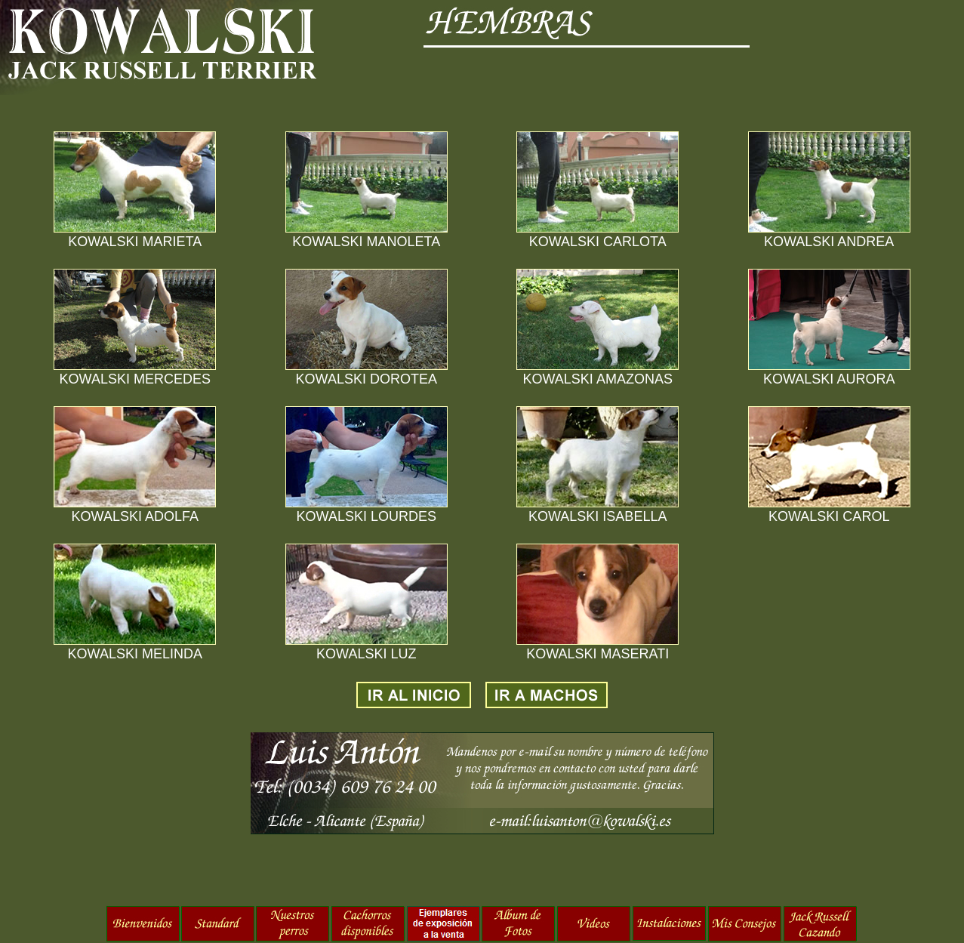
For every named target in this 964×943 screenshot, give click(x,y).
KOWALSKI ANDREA (829, 241)
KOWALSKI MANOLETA (366, 241)
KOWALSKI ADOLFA (135, 516)
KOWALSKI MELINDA (135, 653)
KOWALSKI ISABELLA (597, 516)
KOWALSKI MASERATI (597, 653)
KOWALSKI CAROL (828, 516)
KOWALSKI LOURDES (366, 516)
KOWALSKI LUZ (366, 653)
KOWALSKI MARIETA (135, 241)
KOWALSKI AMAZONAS (598, 379)
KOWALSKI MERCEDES (135, 379)
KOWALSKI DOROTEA (366, 379)
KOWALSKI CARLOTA (598, 241)
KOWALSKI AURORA (829, 379)
